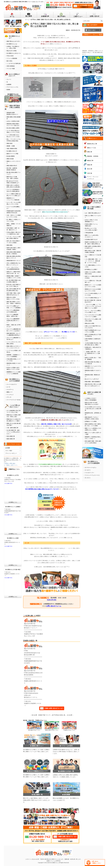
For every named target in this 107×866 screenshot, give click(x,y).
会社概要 (7, 448)
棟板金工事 (90, 160)
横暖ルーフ (9, 392)
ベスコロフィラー (89, 472)
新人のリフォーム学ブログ (92, 379)
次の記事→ (70, 715)
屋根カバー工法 (91, 147)
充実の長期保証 (11, 66)
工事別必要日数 (89, 232)
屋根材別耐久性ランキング (14, 260)
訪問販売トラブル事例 (90, 421)
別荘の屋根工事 (11, 436)
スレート (9, 79)
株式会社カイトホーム (30, 697)
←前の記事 (33, 715)
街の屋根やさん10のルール (14, 53)
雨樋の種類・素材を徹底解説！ (93, 381)
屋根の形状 (9, 143)
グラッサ (9, 397)
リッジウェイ (10, 394)
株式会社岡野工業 (29, 654)
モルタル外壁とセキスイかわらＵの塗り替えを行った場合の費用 (93, 408)
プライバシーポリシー (11, 453)
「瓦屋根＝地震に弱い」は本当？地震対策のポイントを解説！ (92, 353)
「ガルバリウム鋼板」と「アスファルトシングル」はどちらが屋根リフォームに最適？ (93, 306)
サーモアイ (88, 470)
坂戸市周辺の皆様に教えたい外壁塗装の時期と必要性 (59, 715)
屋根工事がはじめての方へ (14, 41)
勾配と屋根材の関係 (12, 148)
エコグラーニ (10, 389)
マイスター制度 (11, 68)
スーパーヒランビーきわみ (14, 399)
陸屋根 (8, 89)
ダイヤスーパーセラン (90, 467)
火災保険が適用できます (91, 239)
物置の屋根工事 (11, 438)
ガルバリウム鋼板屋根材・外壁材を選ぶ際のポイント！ (14, 320)
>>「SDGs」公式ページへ (11, 465)
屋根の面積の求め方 (12, 165)
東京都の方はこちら (34, 730)
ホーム (27, 19)
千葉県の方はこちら (69, 730)
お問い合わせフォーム (53, 606)
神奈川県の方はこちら (51, 730)
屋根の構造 (9, 245)
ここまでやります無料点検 (14, 63)
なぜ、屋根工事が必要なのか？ (93, 213)
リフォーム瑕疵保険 (12, 58)
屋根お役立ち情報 (89, 323)
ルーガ (8, 387)
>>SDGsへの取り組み (9, 463)
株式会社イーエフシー (30, 627)
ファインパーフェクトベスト (92, 475)
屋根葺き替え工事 (92, 143)
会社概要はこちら (13, 502)
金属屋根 (9, 84)
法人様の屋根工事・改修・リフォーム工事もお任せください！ (14, 432)
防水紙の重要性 (11, 156)
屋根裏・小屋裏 (11, 146)
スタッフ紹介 (8, 450)
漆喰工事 (89, 151)
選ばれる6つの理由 (12, 50)
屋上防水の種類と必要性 (13, 128)
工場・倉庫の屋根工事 (12, 427)
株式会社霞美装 (28, 674)
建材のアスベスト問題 (12, 153)
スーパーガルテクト (12, 384)
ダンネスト (88, 477)
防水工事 (89, 169)
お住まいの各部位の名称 (13, 121)
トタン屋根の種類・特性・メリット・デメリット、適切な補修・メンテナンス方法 (93, 261)
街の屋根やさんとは (12, 44)
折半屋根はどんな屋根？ (91, 269)
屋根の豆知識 (10, 158)
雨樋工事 (89, 164)
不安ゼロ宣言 (10, 55)
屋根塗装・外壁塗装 (92, 156)
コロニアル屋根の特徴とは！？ (93, 297)
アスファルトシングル (12, 87)
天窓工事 (89, 173)
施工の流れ (9, 61)
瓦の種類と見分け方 (12, 151)
